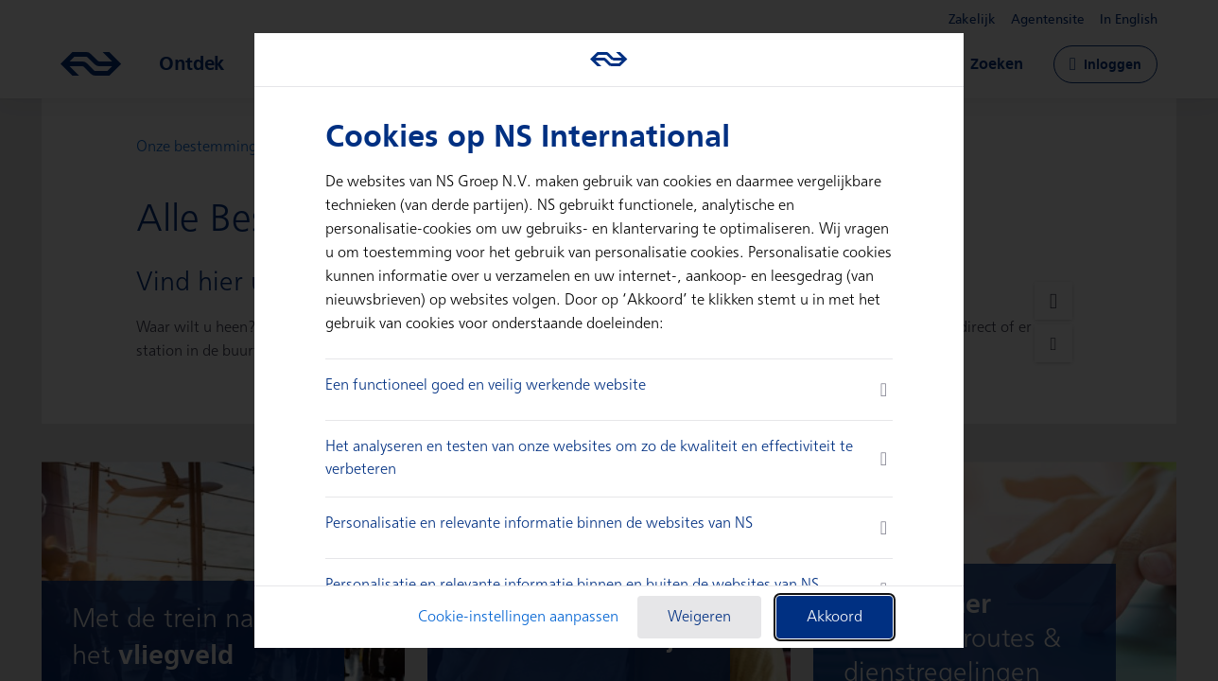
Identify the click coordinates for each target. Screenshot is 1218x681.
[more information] (884, 390)
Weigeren (699, 617)
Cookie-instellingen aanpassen (518, 617)
